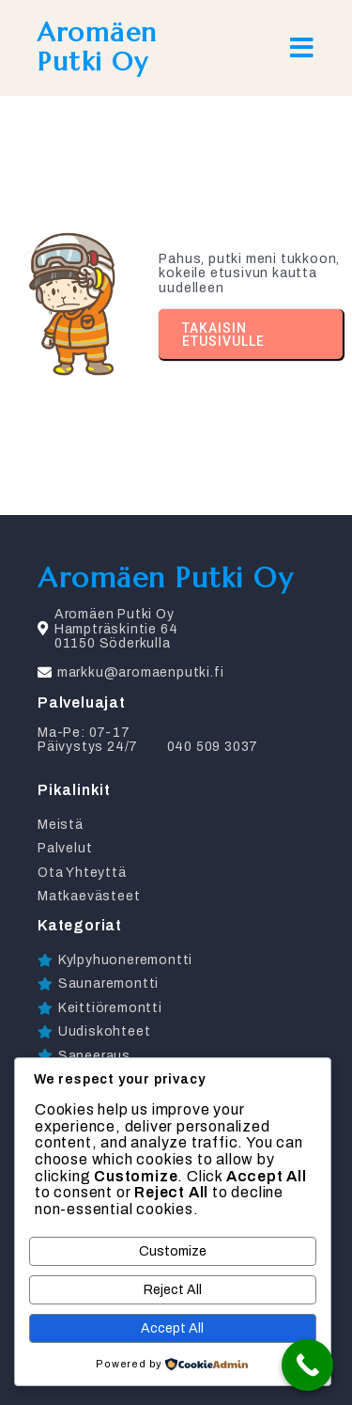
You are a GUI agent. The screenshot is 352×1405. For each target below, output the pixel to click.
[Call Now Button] (307, 1365)
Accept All (172, 1328)
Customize (173, 1251)
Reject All (173, 1290)
